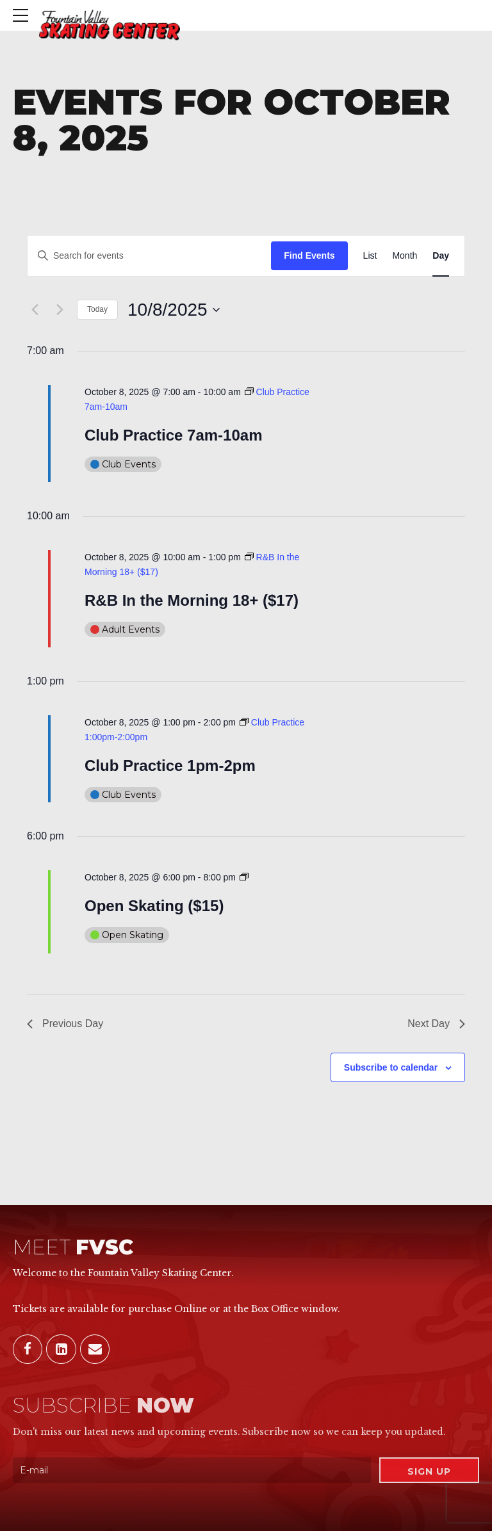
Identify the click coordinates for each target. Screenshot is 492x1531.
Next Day (436, 1023)
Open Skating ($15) (154, 905)
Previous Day (65, 1023)
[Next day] (59, 310)
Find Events (309, 255)
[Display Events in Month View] (404, 256)
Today (97, 309)
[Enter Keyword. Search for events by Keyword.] (149, 255)
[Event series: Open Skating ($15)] (244, 877)
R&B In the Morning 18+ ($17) (192, 600)
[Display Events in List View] (370, 256)
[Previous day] (34, 310)
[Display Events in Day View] (440, 256)
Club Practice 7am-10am (173, 435)
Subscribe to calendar (391, 1067)
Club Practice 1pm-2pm (170, 765)
